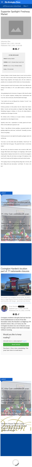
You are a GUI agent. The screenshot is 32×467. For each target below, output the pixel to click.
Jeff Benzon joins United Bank (12, 6)
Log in (24, 341)
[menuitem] (26, 6)
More (26, 6)
